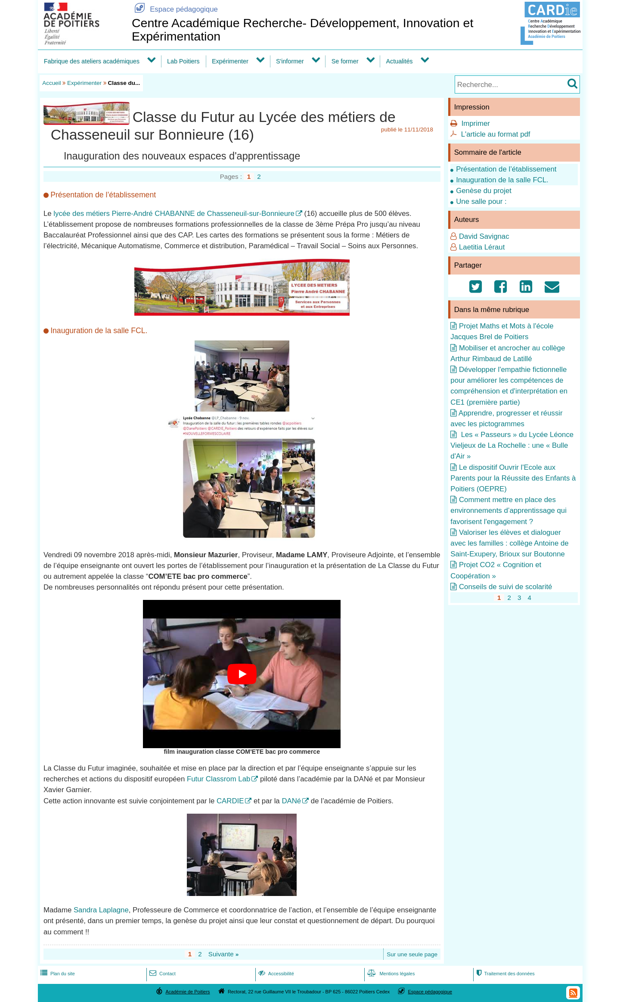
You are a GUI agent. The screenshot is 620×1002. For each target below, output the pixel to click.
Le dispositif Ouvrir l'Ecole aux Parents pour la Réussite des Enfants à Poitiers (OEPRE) (513, 478)
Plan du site (57, 973)
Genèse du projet (484, 191)
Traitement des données (504, 973)
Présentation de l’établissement (506, 169)
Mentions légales (390, 973)
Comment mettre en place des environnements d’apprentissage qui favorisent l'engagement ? (508, 510)
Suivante (223, 954)
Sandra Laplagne (101, 910)
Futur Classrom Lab (218, 779)
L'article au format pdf (495, 134)
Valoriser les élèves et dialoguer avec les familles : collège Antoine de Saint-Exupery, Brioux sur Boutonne (509, 543)
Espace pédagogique (175, 9)
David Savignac (484, 236)
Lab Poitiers (183, 61)
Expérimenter (230, 61)
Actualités (399, 61)
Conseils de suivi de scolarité (505, 587)
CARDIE (230, 801)
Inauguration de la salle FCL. (502, 180)
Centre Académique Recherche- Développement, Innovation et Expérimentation (302, 29)
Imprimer (476, 123)
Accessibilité (275, 973)
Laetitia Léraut (482, 247)
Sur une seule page (412, 954)
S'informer (290, 61)
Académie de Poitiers (187, 991)
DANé (291, 801)
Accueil (51, 83)
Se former (345, 61)
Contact (162, 973)
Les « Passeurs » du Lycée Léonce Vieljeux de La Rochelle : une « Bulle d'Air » (512, 445)
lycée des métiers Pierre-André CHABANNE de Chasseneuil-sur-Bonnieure (173, 213)
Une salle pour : (481, 201)
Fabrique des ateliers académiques (92, 61)
